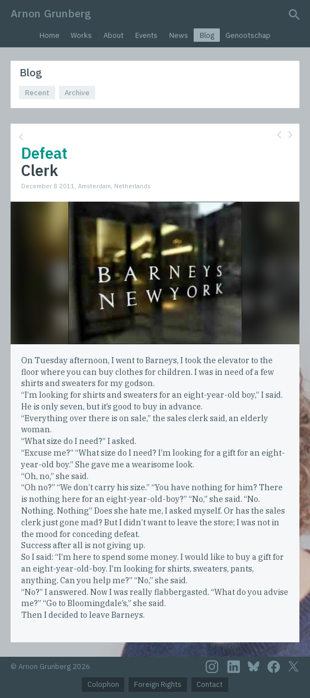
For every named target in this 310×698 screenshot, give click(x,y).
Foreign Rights (157, 684)
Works (81, 35)
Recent (37, 92)
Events (146, 35)
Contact (209, 684)
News (178, 35)
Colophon (103, 684)
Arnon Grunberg (51, 13)
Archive (77, 92)
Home (50, 35)
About (114, 35)
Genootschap (247, 35)
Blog (207, 35)
